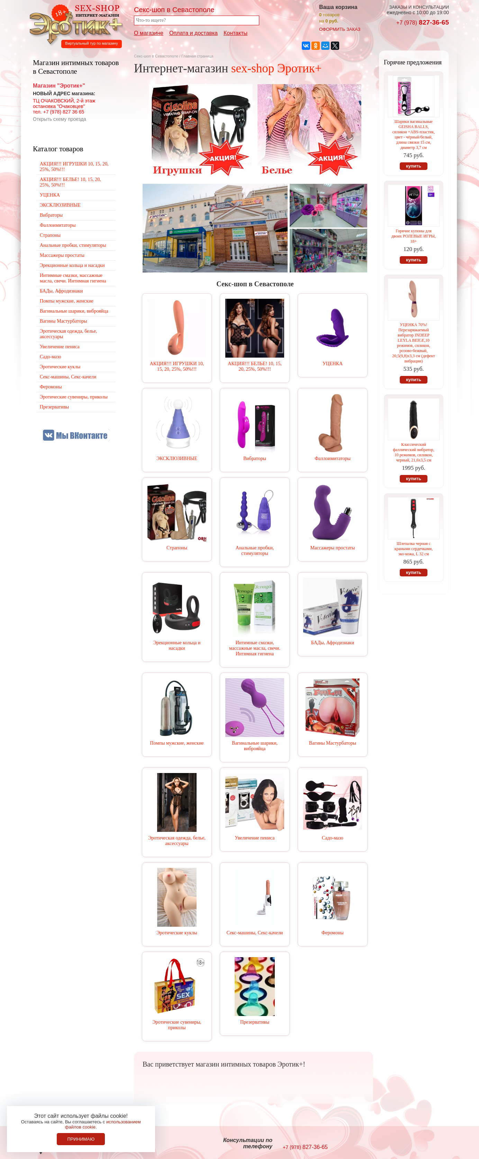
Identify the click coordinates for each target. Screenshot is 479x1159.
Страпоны (176, 547)
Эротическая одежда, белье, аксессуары (176, 840)
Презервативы (254, 1022)
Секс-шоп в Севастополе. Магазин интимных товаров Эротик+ (74, 23)
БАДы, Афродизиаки (332, 642)
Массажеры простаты (332, 547)
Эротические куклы (176, 932)
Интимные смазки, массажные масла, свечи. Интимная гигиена (254, 648)
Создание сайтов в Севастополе (420, 1143)
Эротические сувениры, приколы (176, 1024)
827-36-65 (422, 22)
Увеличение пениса (255, 838)
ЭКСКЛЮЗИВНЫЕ (176, 458)
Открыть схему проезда (59, 119)
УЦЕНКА (333, 363)
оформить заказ (339, 29)
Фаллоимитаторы (333, 458)
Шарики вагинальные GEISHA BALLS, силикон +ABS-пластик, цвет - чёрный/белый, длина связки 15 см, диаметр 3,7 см (413, 134)
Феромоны (333, 932)
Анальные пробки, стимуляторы (255, 550)
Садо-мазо (332, 838)
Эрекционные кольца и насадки (176, 645)
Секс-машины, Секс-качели (254, 932)
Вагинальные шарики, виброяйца (255, 745)
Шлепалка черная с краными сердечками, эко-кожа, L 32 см (414, 548)
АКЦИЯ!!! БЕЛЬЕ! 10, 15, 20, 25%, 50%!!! (255, 366)
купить (413, 166)
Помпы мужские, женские (177, 743)
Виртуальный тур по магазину (91, 43)
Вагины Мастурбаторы (332, 743)
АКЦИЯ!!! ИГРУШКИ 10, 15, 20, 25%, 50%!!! (177, 366)
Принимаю (80, 1139)
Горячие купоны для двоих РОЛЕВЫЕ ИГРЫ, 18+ (413, 236)
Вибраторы (254, 458)
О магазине (148, 33)
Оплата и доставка (193, 33)
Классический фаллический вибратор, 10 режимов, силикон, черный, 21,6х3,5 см (413, 452)
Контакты (235, 33)
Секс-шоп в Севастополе (156, 56)
